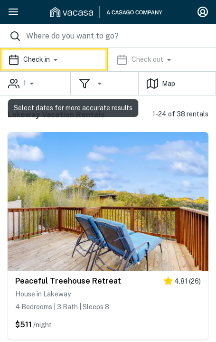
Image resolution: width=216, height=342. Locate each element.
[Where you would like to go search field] (108, 36)
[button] (108, 59)
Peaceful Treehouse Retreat (68, 280)
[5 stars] (182, 282)
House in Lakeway (43, 294)
